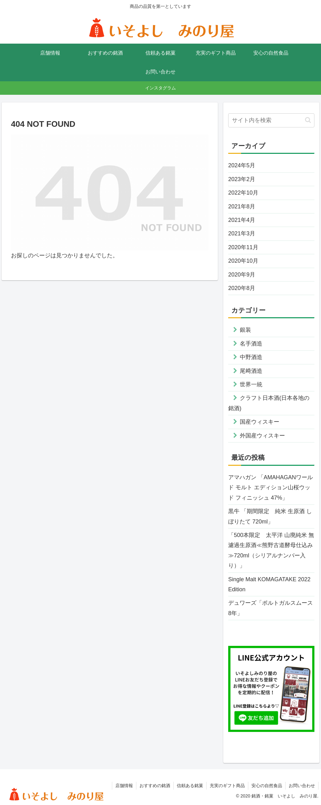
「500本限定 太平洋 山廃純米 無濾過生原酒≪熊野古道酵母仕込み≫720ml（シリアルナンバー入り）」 (271, 550)
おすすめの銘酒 (154, 785)
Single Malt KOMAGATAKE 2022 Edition (269, 584)
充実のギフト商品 (227, 785)
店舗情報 (124, 785)
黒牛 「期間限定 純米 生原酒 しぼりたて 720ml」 (270, 516)
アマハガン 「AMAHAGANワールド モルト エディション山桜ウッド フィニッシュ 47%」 (270, 487)
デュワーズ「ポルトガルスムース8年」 (270, 608)
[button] (308, 120)
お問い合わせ (302, 785)
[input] (271, 120)
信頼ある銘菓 (190, 785)
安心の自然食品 (266, 785)
